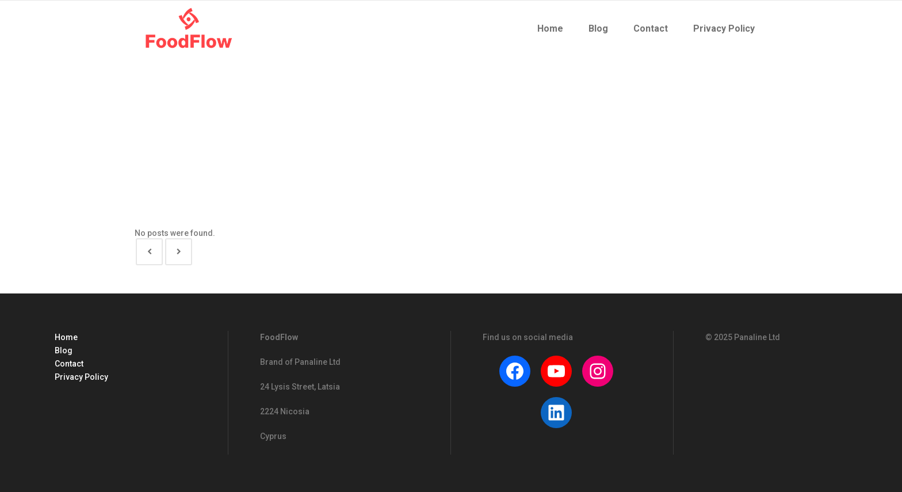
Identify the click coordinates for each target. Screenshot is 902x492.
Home (66, 337)
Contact (69, 363)
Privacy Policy (81, 377)
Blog (63, 350)
